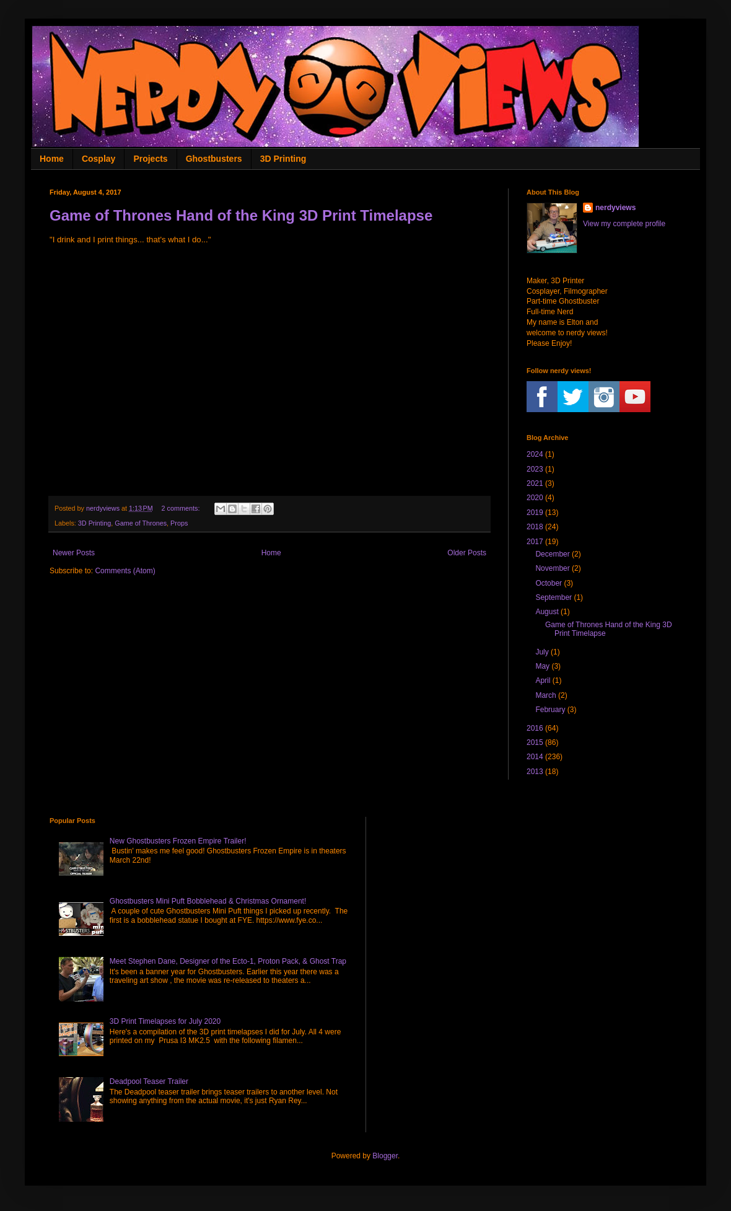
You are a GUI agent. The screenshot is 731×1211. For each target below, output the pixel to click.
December (552, 554)
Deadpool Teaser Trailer (149, 1081)
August (546, 611)
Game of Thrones (141, 523)
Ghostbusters (214, 159)
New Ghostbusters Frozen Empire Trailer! (178, 841)
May (542, 666)
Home (52, 159)
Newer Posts (74, 552)
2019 (535, 512)
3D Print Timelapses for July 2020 (165, 1021)
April (542, 680)
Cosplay (98, 159)
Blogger (385, 1156)
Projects (150, 159)
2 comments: (182, 508)
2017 (535, 541)
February (550, 709)
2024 (535, 454)
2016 (535, 728)
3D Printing (283, 159)
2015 (535, 742)
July (541, 652)
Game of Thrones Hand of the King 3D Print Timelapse (241, 215)
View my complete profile (624, 223)
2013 (535, 771)
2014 (535, 756)
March (545, 695)
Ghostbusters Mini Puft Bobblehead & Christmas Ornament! (208, 901)
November (552, 568)
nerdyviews (615, 207)
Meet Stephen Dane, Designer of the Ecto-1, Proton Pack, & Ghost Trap (228, 961)
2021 (535, 483)
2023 (535, 469)
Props (179, 523)
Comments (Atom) (125, 570)
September (553, 597)
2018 (535, 526)
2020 (535, 497)
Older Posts (466, 552)
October (548, 583)
